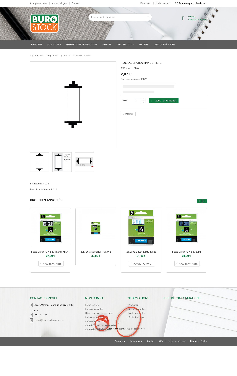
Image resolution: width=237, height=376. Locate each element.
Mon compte (163, 3)
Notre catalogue (59, 3)
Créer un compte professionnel (190, 3)
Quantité (124, 100)
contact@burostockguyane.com (49, 320)
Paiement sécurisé (177, 371)
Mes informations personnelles (101, 325)
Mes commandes (94, 309)
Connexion (145, 3)
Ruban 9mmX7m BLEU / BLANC (141, 252)
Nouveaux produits (137, 309)
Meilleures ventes (136, 313)
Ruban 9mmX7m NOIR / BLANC (96, 252)
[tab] (41, 183)
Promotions (134, 305)
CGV (161, 371)
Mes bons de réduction (97, 329)
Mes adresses (93, 321)
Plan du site (120, 371)
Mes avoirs (91, 317)
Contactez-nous (136, 317)
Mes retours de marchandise (99, 313)
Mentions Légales (198, 371)
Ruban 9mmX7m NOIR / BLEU (186, 252)
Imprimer (129, 114)
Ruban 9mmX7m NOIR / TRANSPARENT (50, 252)
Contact (75, 3)
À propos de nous (38, 3)
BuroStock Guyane (115, 358)
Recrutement (136, 371)
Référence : (126, 68)
